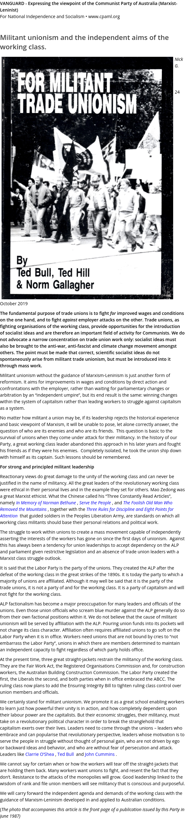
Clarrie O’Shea (39, 754)
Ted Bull (65, 754)
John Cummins (99, 754)
